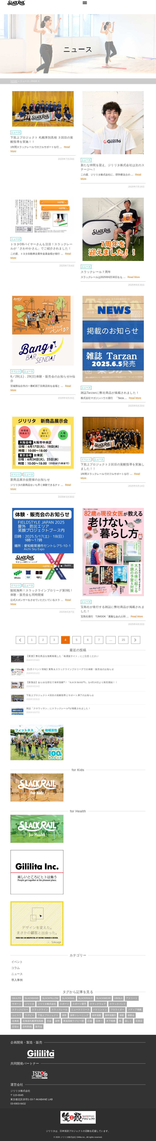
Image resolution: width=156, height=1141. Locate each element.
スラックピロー (20, 1009)
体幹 (64, 1015)
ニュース (15, 132)
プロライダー (117, 1009)
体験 (121, 1015)
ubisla (118, 998)
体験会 (131, 1015)
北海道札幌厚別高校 (33, 1021)
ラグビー (29, 1015)
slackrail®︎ (85, 998)
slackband (32, 998)
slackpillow (50, 998)
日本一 (99, 1021)
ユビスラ (16, 1015)
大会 (49, 1021)
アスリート (131, 998)
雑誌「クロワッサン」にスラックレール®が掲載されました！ (58, 708)
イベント (15, 371)
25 (123, 639)
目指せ (15, 1026)
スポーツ (64, 1004)
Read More (134, 277)
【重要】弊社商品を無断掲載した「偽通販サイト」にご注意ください (62, 656)
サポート (16, 1004)
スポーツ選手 (79, 1004)
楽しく (128, 1021)
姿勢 (57, 1021)
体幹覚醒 (96, 1015)
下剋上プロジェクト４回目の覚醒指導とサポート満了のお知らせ (60, 695)
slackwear (103, 998)
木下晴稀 (110, 1021)
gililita (16, 998)
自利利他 (27, 1026)
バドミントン (100, 1009)
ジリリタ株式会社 (47, 1004)
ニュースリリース (80, 1009)
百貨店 (139, 1021)
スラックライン (40, 1009)
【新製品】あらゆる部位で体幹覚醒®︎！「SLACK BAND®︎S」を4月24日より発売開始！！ (71, 682)
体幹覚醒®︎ (110, 1015)
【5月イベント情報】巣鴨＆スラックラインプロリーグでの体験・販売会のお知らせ (70, 669)
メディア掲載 (135, 1009)
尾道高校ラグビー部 (73, 1021)
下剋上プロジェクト (48, 1015)
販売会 (38, 1026)
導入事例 (17, 979)
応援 (89, 1021)
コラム (15, 967)
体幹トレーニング (79, 1015)
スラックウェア (98, 1004)
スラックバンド (118, 1004)
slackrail (68, 998)
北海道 (15, 1021)
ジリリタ (29, 1004)
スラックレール (59, 1009)
